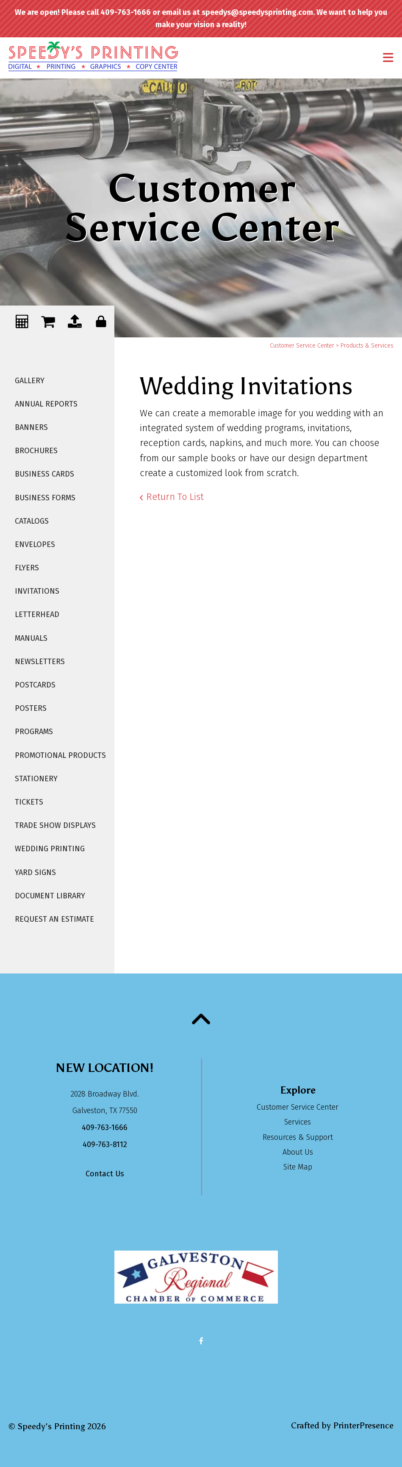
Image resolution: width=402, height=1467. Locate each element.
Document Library (50, 895)
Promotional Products (60, 755)
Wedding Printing (50, 848)
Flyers (27, 567)
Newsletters (40, 661)
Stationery (36, 778)
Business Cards (44, 474)
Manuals (31, 638)
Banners (31, 427)
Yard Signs (35, 872)
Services (297, 1122)
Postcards (35, 685)
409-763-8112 (105, 1144)
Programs (34, 731)
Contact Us (105, 1173)
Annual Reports (46, 404)
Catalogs (32, 521)
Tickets (29, 802)
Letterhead (37, 614)
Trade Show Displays (55, 825)
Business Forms (45, 497)
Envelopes (35, 544)
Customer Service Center (302, 345)
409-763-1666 (105, 1127)
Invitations (37, 591)
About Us (298, 1152)
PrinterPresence (363, 1425)
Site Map (297, 1167)
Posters (31, 708)
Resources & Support (298, 1137)
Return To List (175, 496)
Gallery (29, 380)
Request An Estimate (54, 919)
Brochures (36, 450)
